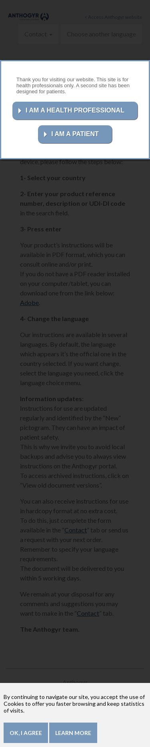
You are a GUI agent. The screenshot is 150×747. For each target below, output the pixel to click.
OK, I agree (26, 735)
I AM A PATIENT (75, 134)
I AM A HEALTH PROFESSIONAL (75, 110)
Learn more (73, 735)
